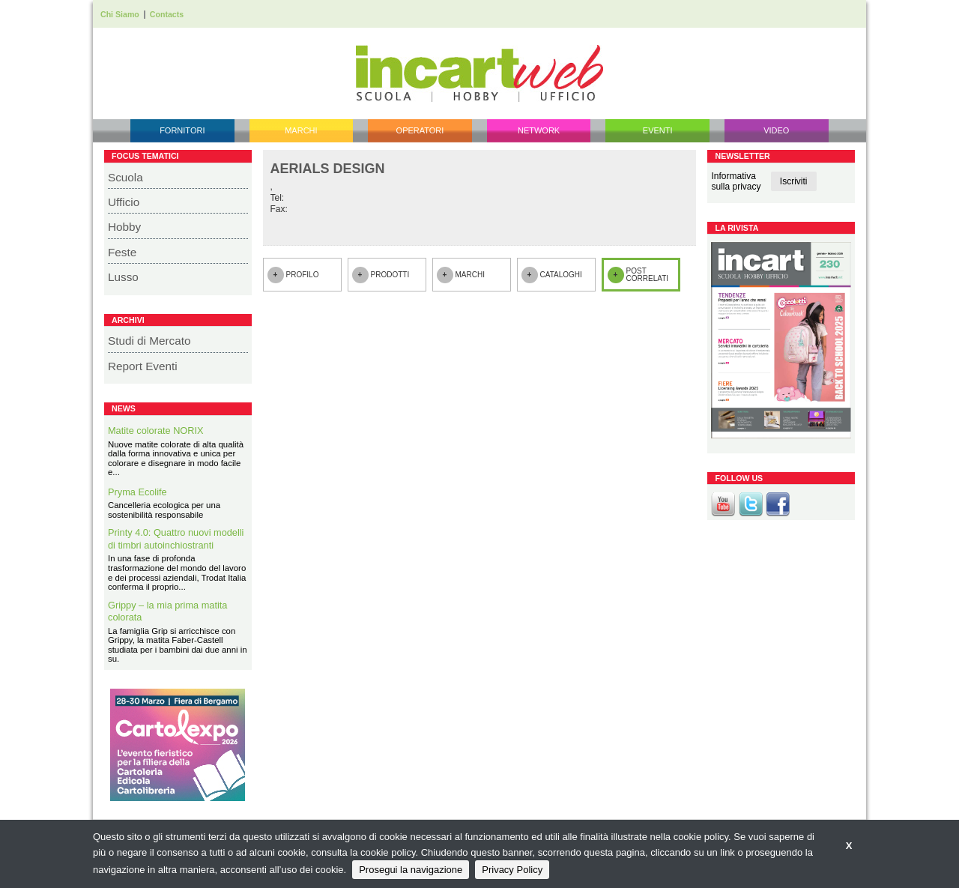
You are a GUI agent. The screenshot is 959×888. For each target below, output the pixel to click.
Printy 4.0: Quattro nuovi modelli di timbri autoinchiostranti (175, 539)
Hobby (124, 226)
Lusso (123, 277)
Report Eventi (143, 366)
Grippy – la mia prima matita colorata (167, 611)
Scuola (125, 177)
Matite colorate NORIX (156, 430)
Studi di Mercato (149, 340)
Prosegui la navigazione (410, 869)
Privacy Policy (512, 869)
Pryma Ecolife (137, 492)
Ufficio (123, 202)
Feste (122, 252)
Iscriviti (794, 181)
